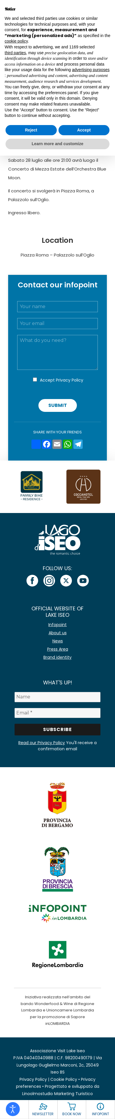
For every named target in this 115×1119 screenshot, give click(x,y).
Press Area (57, 649)
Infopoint (57, 625)
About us (58, 633)
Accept (61, 380)
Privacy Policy (69, 380)
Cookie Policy (63, 1079)
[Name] (58, 697)
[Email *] (58, 713)
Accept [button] (84, 130)
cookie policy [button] (16, 41)
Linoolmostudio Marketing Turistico (57, 1094)
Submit (57, 405)
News (57, 641)
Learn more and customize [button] (57, 143)
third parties (15, 52)
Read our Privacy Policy (41, 743)
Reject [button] (31, 130)
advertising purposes (90, 69)
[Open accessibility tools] (13, 1109)
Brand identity (57, 657)
